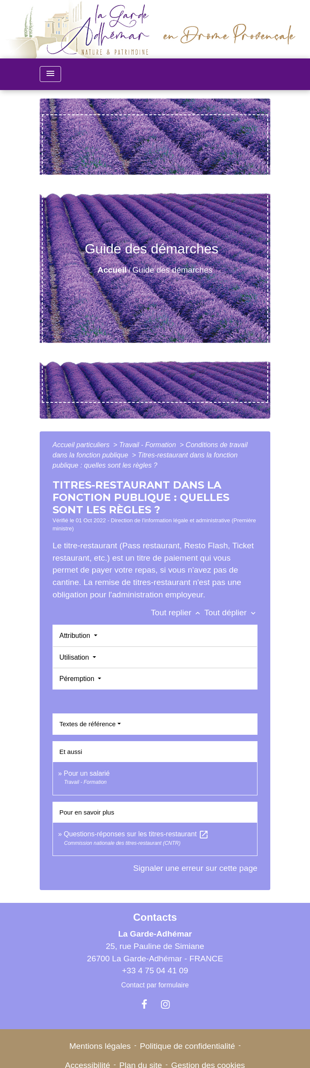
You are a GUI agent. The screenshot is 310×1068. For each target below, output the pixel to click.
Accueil (111, 269)
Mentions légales (100, 1046)
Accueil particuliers (82, 444)
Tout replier (177, 612)
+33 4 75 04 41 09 (155, 970)
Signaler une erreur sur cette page (195, 868)
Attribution (75, 635)
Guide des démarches (172, 269)
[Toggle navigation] (50, 74)
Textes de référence (87, 724)
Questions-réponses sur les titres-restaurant (136, 834)
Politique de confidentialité (187, 1046)
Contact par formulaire (155, 985)
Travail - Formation (148, 444)
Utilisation (75, 657)
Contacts (155, 917)
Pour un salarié (87, 773)
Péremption (77, 678)
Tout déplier (230, 612)
